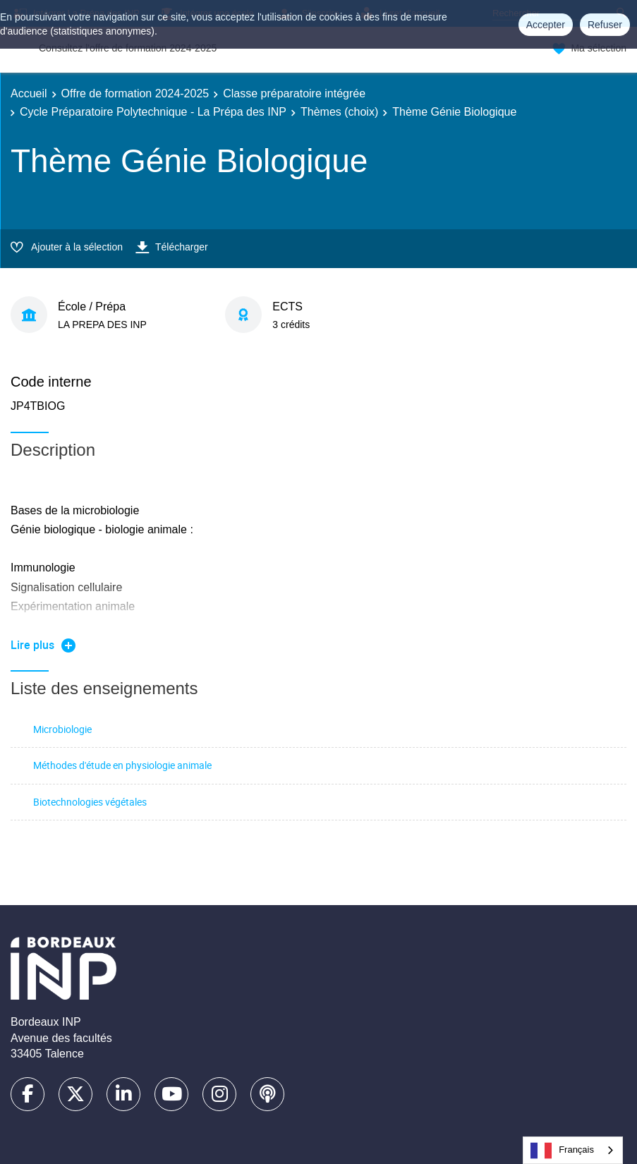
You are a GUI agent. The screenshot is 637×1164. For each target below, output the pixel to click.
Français (562, 1150)
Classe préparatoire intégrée (294, 93)
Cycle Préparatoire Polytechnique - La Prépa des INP (153, 112)
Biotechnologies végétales (90, 801)
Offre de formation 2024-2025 (135, 93)
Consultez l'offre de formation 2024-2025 (128, 48)
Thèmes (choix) (339, 112)
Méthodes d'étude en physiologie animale (122, 765)
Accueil (29, 93)
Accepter (545, 24)
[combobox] (573, 1150)
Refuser (605, 24)
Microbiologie (62, 729)
